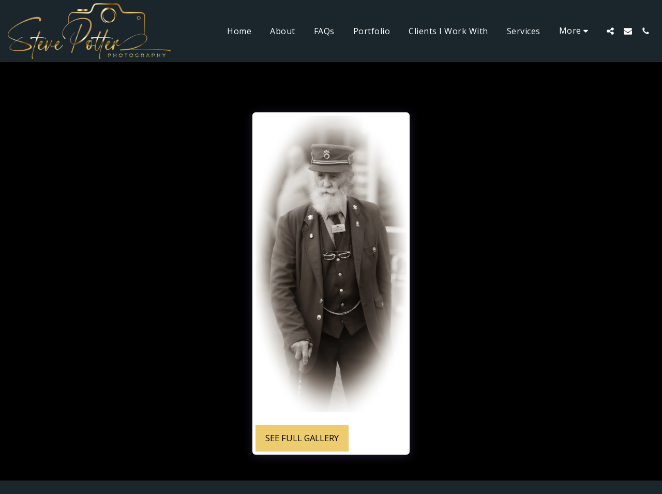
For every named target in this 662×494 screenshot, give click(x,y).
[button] (610, 30)
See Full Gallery (302, 438)
